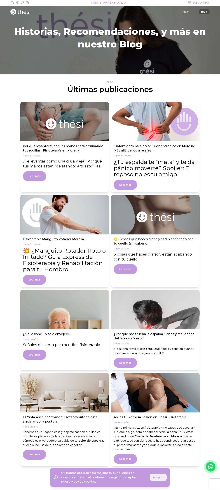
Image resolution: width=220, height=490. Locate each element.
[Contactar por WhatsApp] (210, 466)
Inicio (185, 11)
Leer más (34, 176)
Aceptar (158, 477)
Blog (204, 11)
